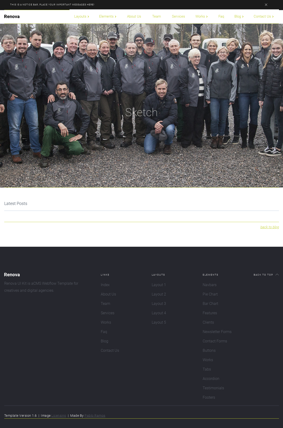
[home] (12, 16)
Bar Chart (210, 303)
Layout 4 (159, 313)
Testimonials (213, 388)
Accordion (211, 378)
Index (105, 285)
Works (106, 322)
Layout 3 (159, 303)
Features (210, 313)
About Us (134, 16)
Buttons (209, 350)
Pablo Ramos (95, 415)
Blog (104, 341)
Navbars (210, 285)
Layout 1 (159, 285)
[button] (82, 16)
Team (156, 16)
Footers (209, 397)
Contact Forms (215, 341)
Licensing (58, 415)
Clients (208, 322)
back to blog (269, 232)
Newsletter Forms (217, 332)
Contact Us (110, 350)
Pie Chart (210, 294)
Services (178, 16)
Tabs (207, 369)
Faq (221, 16)
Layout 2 (159, 294)
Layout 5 (159, 322)
